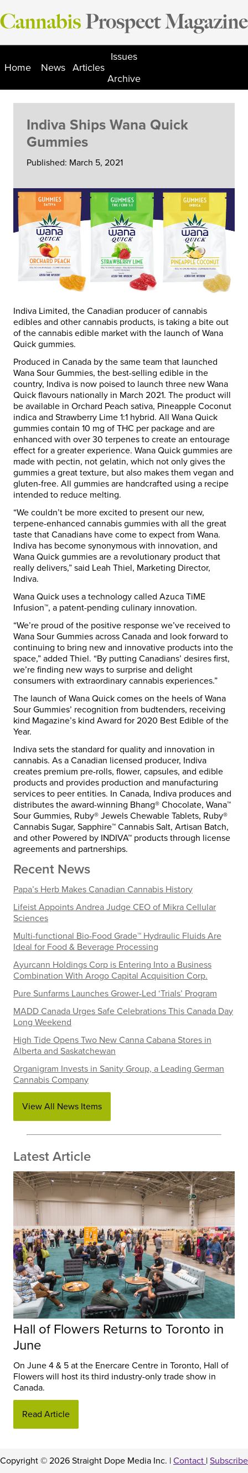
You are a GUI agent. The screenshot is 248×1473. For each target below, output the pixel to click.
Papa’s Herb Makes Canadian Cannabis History (103, 889)
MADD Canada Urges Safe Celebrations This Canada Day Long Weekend (123, 1017)
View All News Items (62, 1106)
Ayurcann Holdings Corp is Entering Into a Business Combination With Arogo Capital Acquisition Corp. (112, 970)
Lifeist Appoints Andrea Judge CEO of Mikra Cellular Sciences (114, 913)
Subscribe (229, 1460)
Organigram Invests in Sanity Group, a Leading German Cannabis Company (118, 1074)
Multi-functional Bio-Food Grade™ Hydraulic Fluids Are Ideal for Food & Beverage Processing (117, 942)
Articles (89, 67)
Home (17, 67)
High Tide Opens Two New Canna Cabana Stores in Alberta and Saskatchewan (112, 1046)
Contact (189, 1460)
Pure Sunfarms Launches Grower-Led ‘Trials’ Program (115, 993)
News (53, 67)
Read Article (46, 1414)
